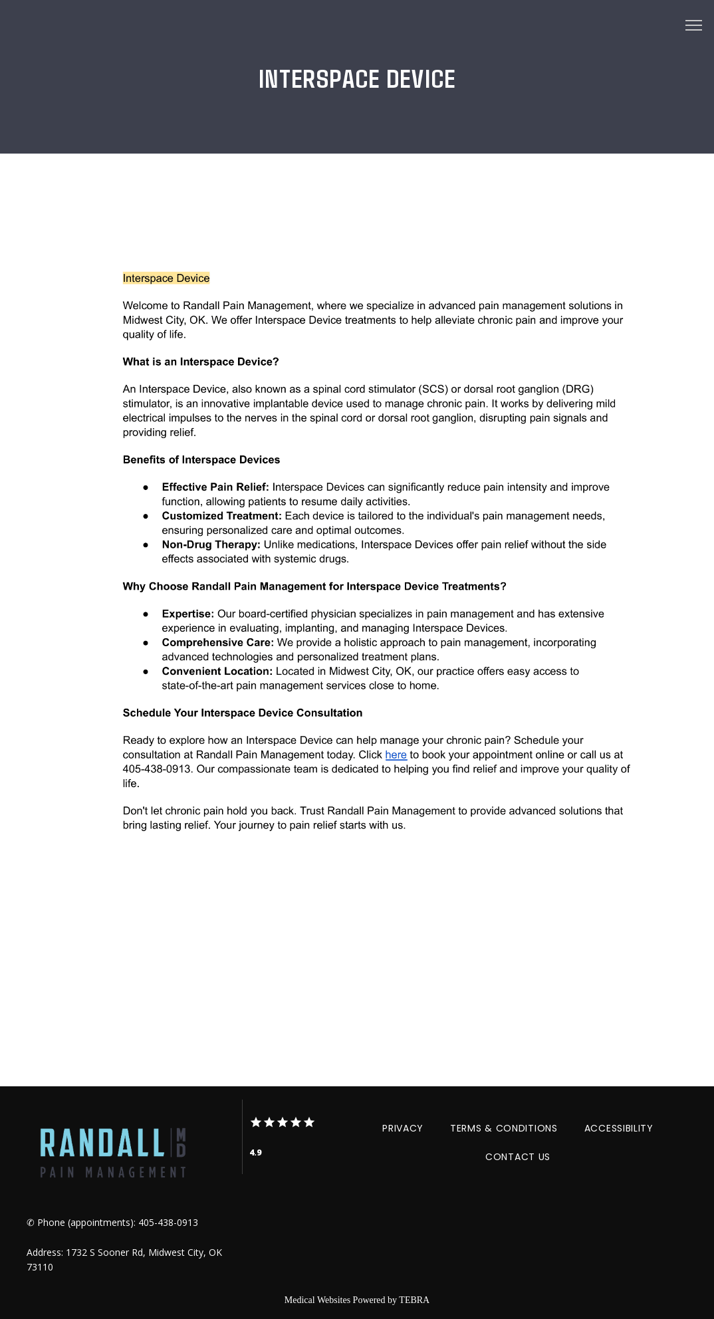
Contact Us (517, 1156)
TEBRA (414, 1300)
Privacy (402, 1128)
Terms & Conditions (504, 1128)
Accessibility (619, 1128)
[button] (694, 26)
